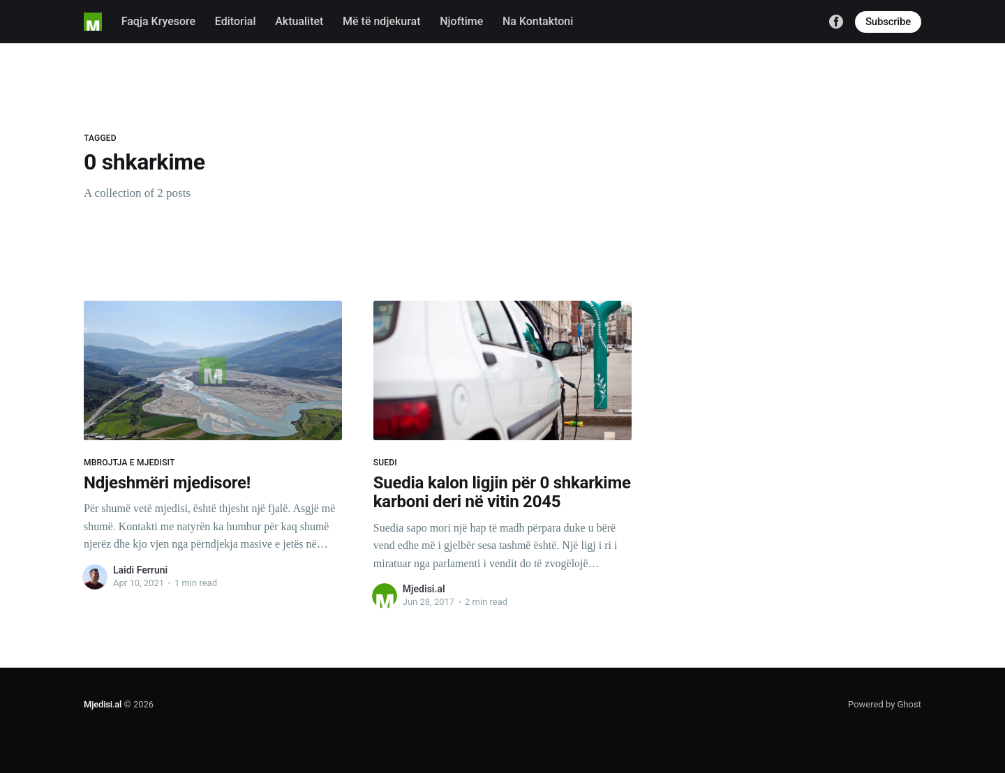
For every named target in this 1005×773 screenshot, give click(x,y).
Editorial (235, 21)
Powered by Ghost (884, 704)
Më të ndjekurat (382, 21)
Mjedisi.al (424, 588)
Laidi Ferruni (140, 570)
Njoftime (461, 21)
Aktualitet (299, 21)
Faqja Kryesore (158, 21)
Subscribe (888, 21)
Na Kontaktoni (537, 21)
